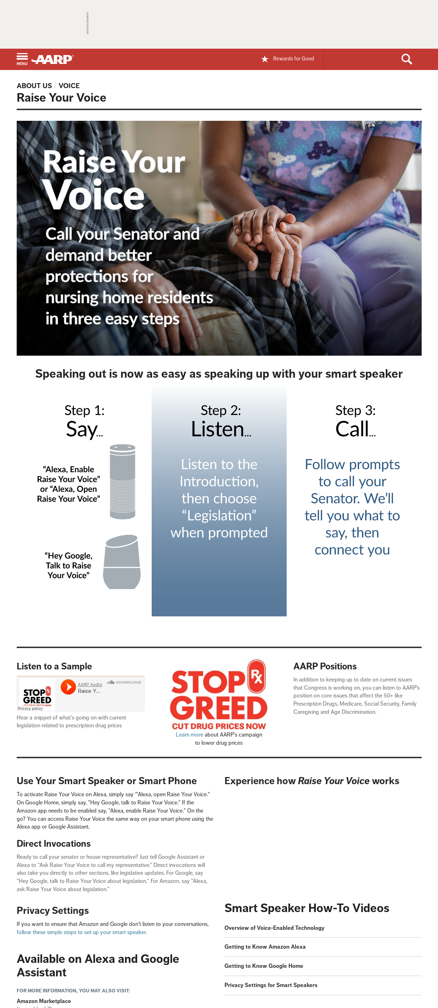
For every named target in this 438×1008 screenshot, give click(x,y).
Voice (69, 85)
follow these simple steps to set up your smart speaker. (82, 932)
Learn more (189, 734)
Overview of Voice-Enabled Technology (274, 928)
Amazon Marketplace (44, 1001)
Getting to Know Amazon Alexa (265, 946)
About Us (34, 85)
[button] (22, 60)
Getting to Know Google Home (264, 966)
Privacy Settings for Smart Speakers (271, 985)
